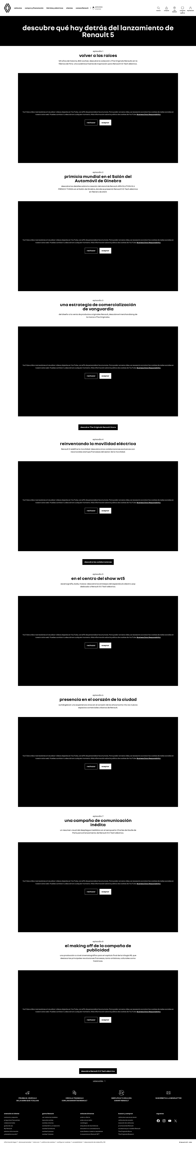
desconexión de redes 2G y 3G (94, 1142)
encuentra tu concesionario (90, 1128)
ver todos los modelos (50, 1117)
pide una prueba (86, 1120)
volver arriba (98, 1081)
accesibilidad (77, 1142)
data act (36, 1142)
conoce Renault (82, 8)
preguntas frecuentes (12, 1120)
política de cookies (48, 1142)
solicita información (11, 1131)
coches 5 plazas (48, 1131)
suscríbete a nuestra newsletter (91, 1131)
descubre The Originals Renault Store (98, 427)
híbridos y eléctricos (54, 8)
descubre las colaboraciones (98, 562)
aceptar (105, 122)
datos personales (25, 1142)
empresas (98, 9)
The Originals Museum (126, 1134)
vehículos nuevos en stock (127, 1117)
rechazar (91, 122)
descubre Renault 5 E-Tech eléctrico (98, 1071)
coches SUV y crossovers (51, 1126)
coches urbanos (48, 1123)
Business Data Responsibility (149, 114)
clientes (69, 8)
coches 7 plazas (47, 1134)
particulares (98, 7)
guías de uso (8, 1126)
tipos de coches (47, 1120)
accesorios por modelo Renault (129, 1128)
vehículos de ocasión (125, 1120)
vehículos (18, 8)
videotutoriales (9, 1123)
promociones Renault (126, 1126)
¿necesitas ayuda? (11, 1134)
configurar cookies (63, 1142)
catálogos (84, 1123)
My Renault (8, 1128)
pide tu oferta (85, 1117)
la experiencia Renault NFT (90, 1134)
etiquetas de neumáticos (89, 1126)
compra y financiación (34, 8)
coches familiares (48, 1128)
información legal (10, 1142)
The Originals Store (125, 1131)
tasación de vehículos (126, 1123)
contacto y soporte (11, 1117)
